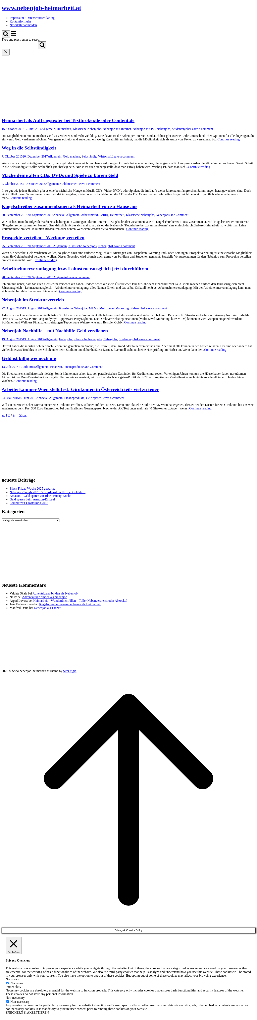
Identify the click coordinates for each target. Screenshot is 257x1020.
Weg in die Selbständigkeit (29, 147)
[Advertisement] (128, 85)
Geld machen (71, 156)
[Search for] (19, 47)
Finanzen (56, 366)
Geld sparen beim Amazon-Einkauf (32, 499)
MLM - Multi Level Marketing (109, 308)
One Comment (179, 215)
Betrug (104, 215)
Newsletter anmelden (23, 25)
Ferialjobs (65, 339)
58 (20, 415)
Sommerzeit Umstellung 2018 (29, 503)
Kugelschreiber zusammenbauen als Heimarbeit (70, 604)
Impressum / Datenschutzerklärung (32, 17)
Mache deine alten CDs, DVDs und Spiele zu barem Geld (60, 175)
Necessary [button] (12, 979)
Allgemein (48, 129)
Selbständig (89, 156)
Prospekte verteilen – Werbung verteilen (43, 237)
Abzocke (59, 215)
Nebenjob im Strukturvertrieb (33, 299)
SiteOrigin (69, 671)
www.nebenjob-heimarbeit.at (41, 7)
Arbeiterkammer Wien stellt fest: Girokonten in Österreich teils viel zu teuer (80, 389)
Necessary (17, 983)
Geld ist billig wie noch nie (29, 358)
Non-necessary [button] (15, 997)
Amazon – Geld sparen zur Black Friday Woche (40, 495)
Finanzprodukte (73, 366)
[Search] (42, 45)
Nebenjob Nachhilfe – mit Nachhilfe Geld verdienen (55, 330)
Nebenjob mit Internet (117, 129)
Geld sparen (93, 398)
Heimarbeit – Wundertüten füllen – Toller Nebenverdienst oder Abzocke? (80, 600)
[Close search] (6, 52)
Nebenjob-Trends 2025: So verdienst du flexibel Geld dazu (48, 492)
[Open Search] (6, 34)
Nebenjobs (163, 129)
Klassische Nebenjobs (87, 129)
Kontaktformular (20, 21)
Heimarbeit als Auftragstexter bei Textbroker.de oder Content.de (68, 120)
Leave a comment (201, 129)
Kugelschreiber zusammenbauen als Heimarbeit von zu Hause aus (69, 206)
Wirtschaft (105, 156)
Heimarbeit (64, 129)
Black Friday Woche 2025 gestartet (32, 488)
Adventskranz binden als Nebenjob (55, 593)
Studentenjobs (181, 129)
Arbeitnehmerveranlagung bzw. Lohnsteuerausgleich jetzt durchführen (75, 268)
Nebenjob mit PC (144, 129)
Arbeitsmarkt (89, 215)
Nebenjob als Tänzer (47, 608)
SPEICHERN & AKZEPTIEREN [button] (27, 1012)
